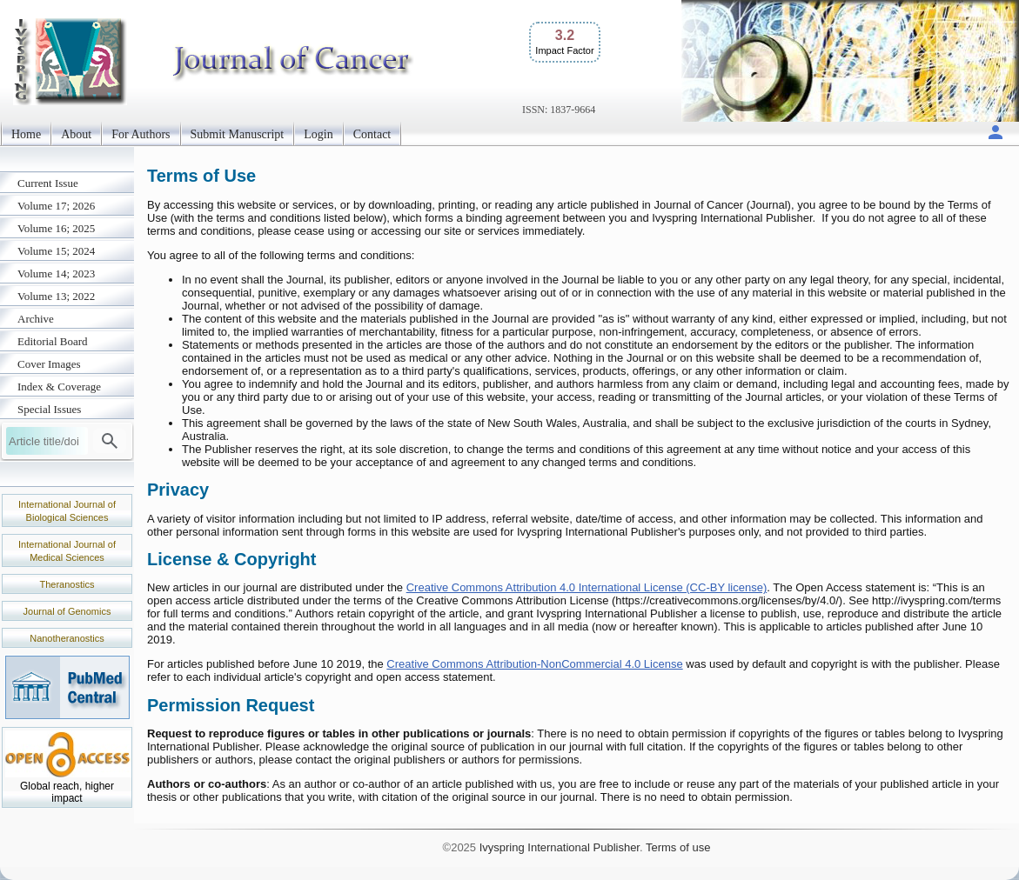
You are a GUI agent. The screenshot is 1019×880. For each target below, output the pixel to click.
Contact (372, 134)
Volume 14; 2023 (56, 273)
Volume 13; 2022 (56, 296)
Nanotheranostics (67, 638)
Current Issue (47, 183)
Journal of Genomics (67, 611)
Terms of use (678, 847)
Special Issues (49, 409)
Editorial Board (52, 341)
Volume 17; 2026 (56, 205)
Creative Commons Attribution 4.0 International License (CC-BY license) (587, 587)
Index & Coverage (59, 386)
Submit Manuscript (238, 134)
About (76, 134)
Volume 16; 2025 (56, 228)
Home (26, 134)
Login (318, 134)
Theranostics (67, 584)
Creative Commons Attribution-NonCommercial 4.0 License (534, 663)
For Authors (140, 134)
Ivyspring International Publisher (559, 847)
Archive (35, 318)
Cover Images (49, 363)
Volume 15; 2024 (56, 250)
